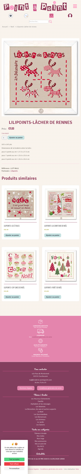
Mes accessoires (40, 441)
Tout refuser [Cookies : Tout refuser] (14, 464)
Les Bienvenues (40, 417)
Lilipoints (14, 171)
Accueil (5, 27)
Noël (12, 27)
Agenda (40, 449)
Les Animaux (40, 419)
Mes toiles (40, 436)
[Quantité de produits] (4, 138)
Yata (77, 469)
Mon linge (40, 439)
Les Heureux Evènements (40, 399)
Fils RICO (40, 446)
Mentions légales (26, 388)
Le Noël (40, 412)
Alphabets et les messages (40, 404)
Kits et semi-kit (40, 444)
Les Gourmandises (40, 414)
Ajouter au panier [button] (12, 235)
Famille (40, 401)
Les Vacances (40, 406)
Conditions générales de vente (50, 388)
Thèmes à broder (40, 433)
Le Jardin (40, 422)
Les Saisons (40, 425)
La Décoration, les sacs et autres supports (40, 409)
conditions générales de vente (42, 337)
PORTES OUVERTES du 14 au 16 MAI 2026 (32, 459)
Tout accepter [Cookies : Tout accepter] (14, 459)
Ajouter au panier (16, 138)
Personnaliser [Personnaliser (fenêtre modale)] (14, 468)
